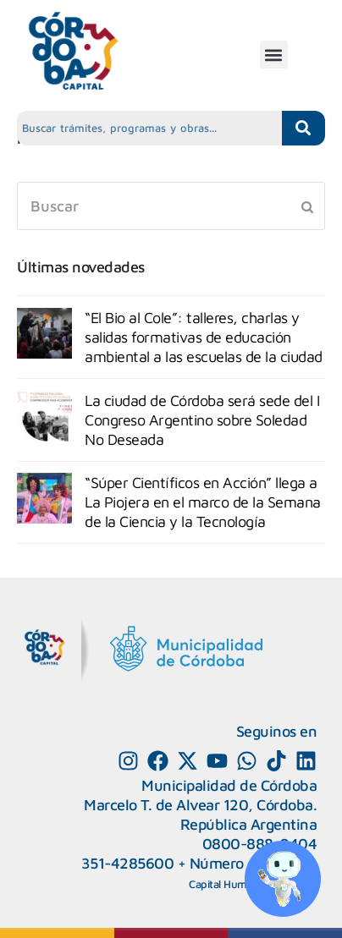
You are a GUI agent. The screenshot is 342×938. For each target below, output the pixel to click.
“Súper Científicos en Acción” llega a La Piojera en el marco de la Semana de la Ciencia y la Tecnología (203, 502)
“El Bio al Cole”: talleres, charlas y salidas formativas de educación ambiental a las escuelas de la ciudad (204, 337)
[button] (274, 55)
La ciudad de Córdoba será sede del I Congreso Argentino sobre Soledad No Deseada (202, 420)
